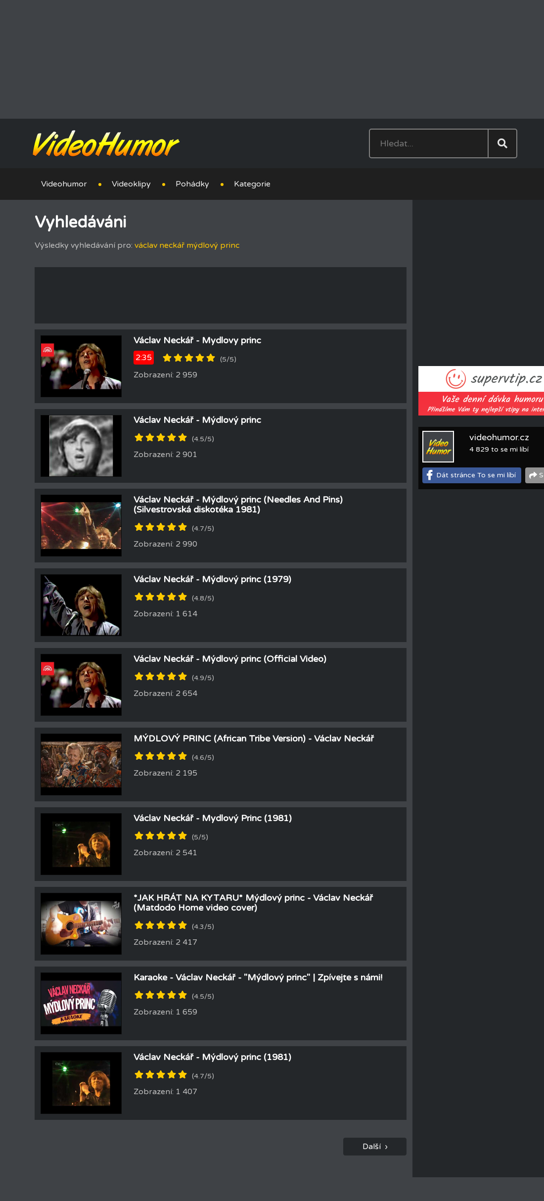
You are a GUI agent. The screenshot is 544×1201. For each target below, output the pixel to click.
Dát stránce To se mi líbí (476, 475)
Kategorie (252, 184)
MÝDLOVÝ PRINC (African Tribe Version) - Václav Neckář (254, 738)
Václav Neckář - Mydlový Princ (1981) (213, 818)
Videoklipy (131, 184)
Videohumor (64, 184)
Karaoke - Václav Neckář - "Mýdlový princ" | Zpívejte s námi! (258, 977)
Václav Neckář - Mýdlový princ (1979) (212, 579)
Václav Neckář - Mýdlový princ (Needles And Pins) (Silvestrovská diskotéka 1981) (238, 504)
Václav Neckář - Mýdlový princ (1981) (212, 1057)
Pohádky (192, 184)
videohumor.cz (499, 437)
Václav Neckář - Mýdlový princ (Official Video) (230, 658)
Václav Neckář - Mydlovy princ (197, 340)
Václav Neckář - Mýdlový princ (197, 420)
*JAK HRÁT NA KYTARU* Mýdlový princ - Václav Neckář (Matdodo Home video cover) (253, 902)
